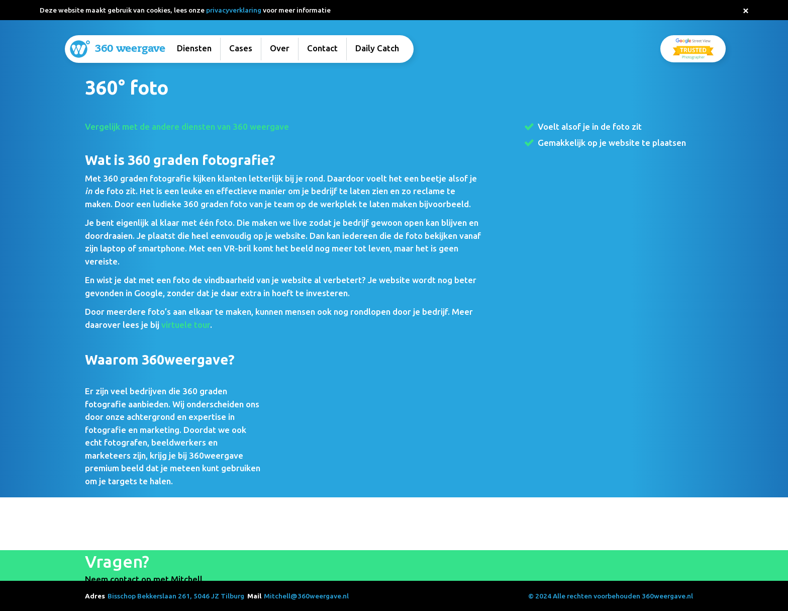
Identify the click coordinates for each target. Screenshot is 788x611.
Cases (240, 48)
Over (279, 48)
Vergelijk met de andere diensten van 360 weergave (187, 126)
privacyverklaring (233, 10)
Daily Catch (377, 48)
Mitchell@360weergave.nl (306, 596)
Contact (322, 48)
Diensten (194, 48)
